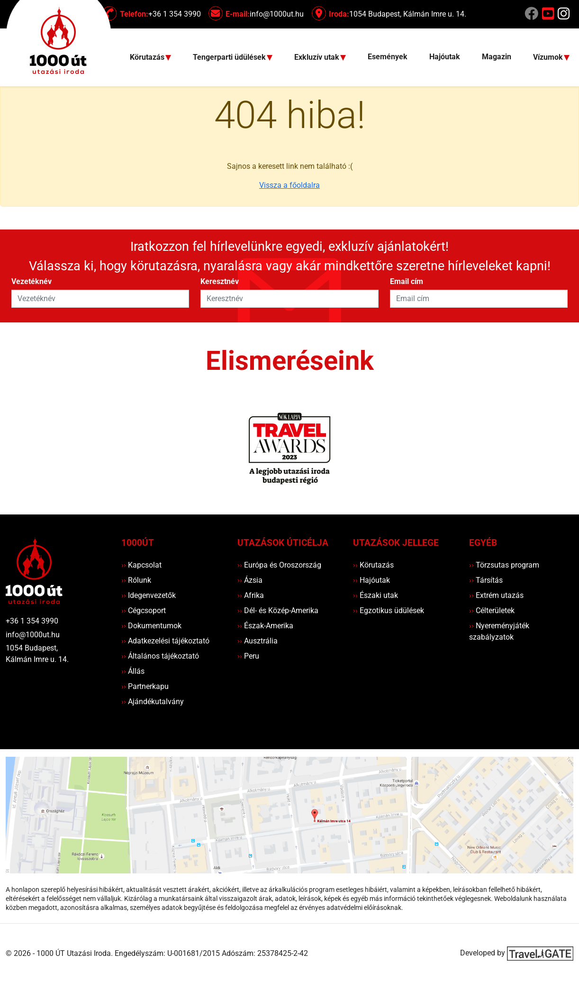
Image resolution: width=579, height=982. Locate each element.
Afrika (250, 595)
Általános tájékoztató (160, 656)
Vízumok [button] (549, 57)
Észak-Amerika (265, 625)
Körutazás (373, 564)
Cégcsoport (143, 610)
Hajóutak (444, 56)
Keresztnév (219, 281)
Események (387, 56)
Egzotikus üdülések (388, 610)
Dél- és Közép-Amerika (277, 610)
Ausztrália (257, 640)
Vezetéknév (31, 281)
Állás (133, 671)
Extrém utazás (496, 595)
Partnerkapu (145, 686)
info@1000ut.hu (33, 634)
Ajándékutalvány (152, 701)
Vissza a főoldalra (289, 185)
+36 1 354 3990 (32, 620)
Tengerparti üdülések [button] (230, 57)
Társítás (486, 580)
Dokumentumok (151, 625)
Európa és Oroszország (279, 564)
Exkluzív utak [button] (317, 57)
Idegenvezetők (148, 595)
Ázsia (249, 580)
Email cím (406, 281)
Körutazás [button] (148, 57)
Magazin (496, 56)
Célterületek (492, 610)
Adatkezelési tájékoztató (165, 640)
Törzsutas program (504, 564)
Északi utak (375, 595)
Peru (248, 656)
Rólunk (136, 580)
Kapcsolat (141, 564)
